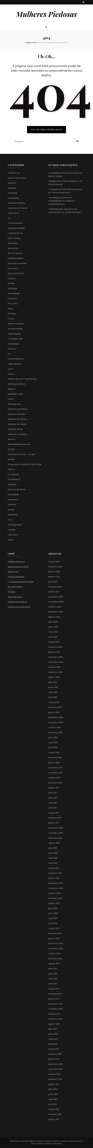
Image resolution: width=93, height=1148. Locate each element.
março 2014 (53, 988)
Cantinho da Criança (17, 208)
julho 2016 (52, 848)
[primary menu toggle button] (46, 27)
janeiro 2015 (53, 938)
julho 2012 (52, 1089)
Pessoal (11, 469)
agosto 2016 (54, 843)
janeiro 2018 (53, 762)
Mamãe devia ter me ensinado (22, 379)
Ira (9, 353)
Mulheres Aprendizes (18, 409)
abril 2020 (53, 637)
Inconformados (15, 586)
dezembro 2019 (55, 657)
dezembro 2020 (55, 596)
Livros (10, 368)
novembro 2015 (55, 888)
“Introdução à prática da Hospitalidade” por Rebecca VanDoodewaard (61, 200)
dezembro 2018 (55, 717)
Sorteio (11, 509)
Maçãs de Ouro (15, 596)
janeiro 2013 (53, 1059)
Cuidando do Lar (15, 233)
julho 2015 (52, 908)
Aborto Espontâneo (17, 178)
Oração (11, 449)
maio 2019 (53, 692)
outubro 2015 (54, 893)
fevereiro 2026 (55, 566)
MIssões (11, 389)
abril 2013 (52, 1044)
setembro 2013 (55, 1019)
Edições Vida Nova (16, 561)
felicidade (12, 288)
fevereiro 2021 (55, 586)
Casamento (13, 213)
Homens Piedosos (16, 576)
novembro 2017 (55, 772)
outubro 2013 (54, 1014)
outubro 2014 (54, 953)
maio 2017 (53, 802)
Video (10, 539)
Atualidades (13, 198)
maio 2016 (53, 858)
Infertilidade (13, 343)
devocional (13, 248)
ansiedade (13, 193)
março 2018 (53, 752)
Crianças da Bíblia (16, 228)
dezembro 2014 (55, 943)
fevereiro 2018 (55, 757)
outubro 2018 (54, 727)
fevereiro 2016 (55, 873)
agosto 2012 (53, 1084)
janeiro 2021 (53, 591)
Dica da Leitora (15, 253)
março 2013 (53, 1049)
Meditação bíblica (16, 384)
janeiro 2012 (53, 1119)
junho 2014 (53, 973)
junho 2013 (53, 1034)
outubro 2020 (54, 606)
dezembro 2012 (55, 1064)
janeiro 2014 (53, 998)
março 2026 (54, 561)
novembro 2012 (55, 1069)
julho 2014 (52, 968)
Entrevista (12, 268)
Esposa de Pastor (16, 273)
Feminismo (13, 298)
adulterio (12, 183)
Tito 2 (10, 519)
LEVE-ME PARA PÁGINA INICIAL (46, 129)
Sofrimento (13, 499)
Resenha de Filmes (16, 489)
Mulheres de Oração (17, 424)
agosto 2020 (54, 617)
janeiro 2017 (53, 823)
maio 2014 (53, 978)
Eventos (11, 278)
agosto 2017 (54, 787)
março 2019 (53, 702)
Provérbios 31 (14, 479)
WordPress (57, 1143)
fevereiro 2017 (55, 817)
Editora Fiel (13, 571)
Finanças (12, 313)
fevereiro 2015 (55, 933)
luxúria (11, 374)
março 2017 (53, 812)
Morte (11, 399)
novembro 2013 (55, 1008)
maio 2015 (53, 918)
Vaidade (12, 529)
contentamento (15, 223)
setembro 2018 (55, 732)
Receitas (12, 484)
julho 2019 (52, 682)
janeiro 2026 (54, 571)
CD (9, 218)
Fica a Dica (13, 303)
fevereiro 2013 (55, 1054)
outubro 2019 (54, 667)
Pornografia (13, 474)
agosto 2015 (54, 903)
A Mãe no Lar (14, 173)
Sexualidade (13, 494)
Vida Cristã (13, 534)
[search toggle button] (84, 2)
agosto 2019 (53, 677)
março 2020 (54, 642)
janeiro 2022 (54, 576)
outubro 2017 (54, 777)
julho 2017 (52, 792)
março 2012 (53, 1109)
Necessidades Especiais (19, 444)
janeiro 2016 (53, 878)
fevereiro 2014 (55, 993)
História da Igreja (16, 323)
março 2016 (53, 868)
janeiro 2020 (54, 652)
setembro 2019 (55, 672)
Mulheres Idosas (15, 429)
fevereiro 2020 (55, 647)
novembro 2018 (55, 722)
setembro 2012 (55, 1079)
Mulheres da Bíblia (16, 414)
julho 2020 (53, 621)
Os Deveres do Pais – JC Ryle (21, 454)
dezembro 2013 (55, 1004)
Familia (11, 283)
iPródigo (11, 591)
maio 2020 (53, 632)
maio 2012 (53, 1099)
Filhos (10, 308)
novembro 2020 (55, 601)
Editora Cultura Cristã (18, 566)
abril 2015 (52, 923)
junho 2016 (53, 853)
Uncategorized (15, 524)
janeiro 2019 (53, 712)
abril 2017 (52, 807)
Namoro (12, 439)
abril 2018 (52, 747)
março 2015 (53, 928)
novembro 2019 (55, 662)
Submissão (13, 514)
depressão (13, 243)
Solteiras (12, 504)
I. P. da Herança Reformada (20, 581)
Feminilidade (14, 293)
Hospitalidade (14, 333)
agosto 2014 (54, 963)
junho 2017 (53, 797)
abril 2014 (52, 983)
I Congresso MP (15, 338)
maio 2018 (53, 742)
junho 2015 (53, 913)
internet (12, 348)
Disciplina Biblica (15, 258)
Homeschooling (15, 328)
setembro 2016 (55, 838)
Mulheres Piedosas (46, 14)
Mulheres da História (17, 419)
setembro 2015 (55, 898)
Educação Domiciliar (17, 263)
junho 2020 (53, 627)
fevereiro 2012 (55, 1114)
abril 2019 (52, 697)
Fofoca (11, 318)
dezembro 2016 (55, 828)
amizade (12, 188)
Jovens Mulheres (16, 358)
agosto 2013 (53, 1024)
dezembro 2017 (55, 767)
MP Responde (14, 404)
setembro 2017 (55, 782)
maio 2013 (53, 1039)
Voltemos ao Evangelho (19, 606)
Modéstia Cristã (15, 394)
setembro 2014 (55, 958)
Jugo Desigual (14, 364)
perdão (11, 459)
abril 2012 (52, 1104)
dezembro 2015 (55, 883)
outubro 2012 (54, 1074)
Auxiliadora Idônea (16, 203)
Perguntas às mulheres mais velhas (24, 464)
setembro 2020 (55, 611)
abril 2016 (52, 863)
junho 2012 (53, 1094)
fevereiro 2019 (55, 707)
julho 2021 (52, 581)
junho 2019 (53, 687)
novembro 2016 (55, 833)
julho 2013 (52, 1029)
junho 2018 (53, 737)
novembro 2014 (55, 948)
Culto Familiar (14, 238)
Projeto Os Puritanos (17, 601)
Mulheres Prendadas (17, 434)
